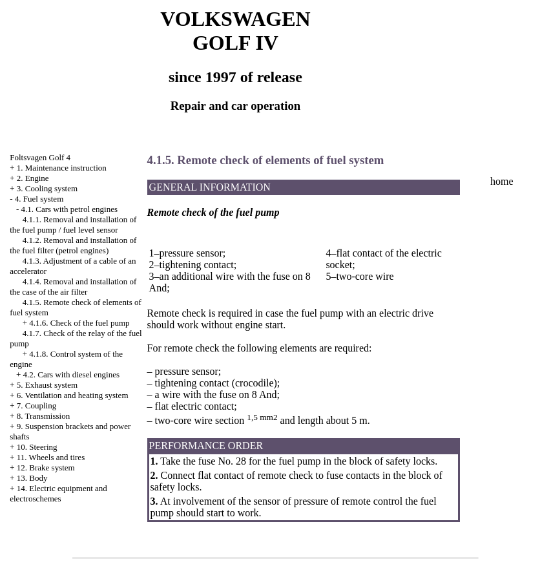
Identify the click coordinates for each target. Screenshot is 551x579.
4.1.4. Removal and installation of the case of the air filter (73, 287)
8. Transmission (43, 416)
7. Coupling (36, 405)
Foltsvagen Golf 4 (40, 157)
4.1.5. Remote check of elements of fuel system (265, 160)
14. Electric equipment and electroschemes (58, 493)
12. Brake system (46, 467)
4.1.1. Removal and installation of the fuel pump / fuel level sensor (73, 225)
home (502, 181)
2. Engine (33, 178)
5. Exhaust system (47, 385)
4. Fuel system (39, 199)
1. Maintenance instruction (62, 168)
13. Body (32, 478)
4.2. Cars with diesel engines (71, 374)
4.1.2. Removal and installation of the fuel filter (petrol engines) (73, 245)
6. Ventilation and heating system (73, 395)
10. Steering (37, 447)
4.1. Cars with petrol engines (69, 209)
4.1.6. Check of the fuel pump (79, 323)
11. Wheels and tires (51, 457)
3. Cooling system (47, 188)
